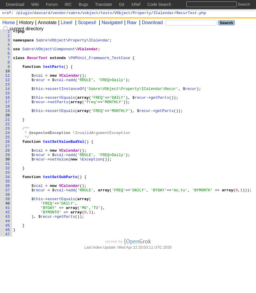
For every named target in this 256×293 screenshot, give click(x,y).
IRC (68, 4)
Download (150, 23)
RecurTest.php (191, 13)
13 (7, 95)
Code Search (159, 4)
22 (7, 143)
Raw (129, 23)
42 (7, 249)
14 (7, 100)
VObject (122, 13)
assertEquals (61, 111)
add (71, 90)
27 (7, 169)
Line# (64, 23)
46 (7, 270)
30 (7, 185)
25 (7, 159)
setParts (59, 116)
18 (7, 122)
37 (7, 222)
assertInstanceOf (66, 100)
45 (7, 264)
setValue (59, 185)
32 (7, 196)
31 (7, 190)
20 (7, 132)
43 (7, 254)
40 (7, 238)
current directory (23, 29)
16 (7, 111)
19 (7, 127)
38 (7, 227)
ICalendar (163, 13)
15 (7, 106)
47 (7, 275)
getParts (160, 111)
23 (7, 148)
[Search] (191, 23)
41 (7, 243)
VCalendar (88, 53)
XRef (135, 4)
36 (7, 217)
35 (7, 212)
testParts (53, 74)
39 (7, 233)
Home (8, 23)
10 (7, 79)
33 (7, 201)
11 (7, 85)
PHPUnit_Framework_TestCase (100, 63)
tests (106, 13)
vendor (59, 13)
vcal (38, 85)
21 (7, 137)
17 (7, 116)
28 (7, 175)
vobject (90, 13)
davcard (42, 13)
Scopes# (85, 23)
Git (121, 4)
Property (142, 13)
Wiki (35, 4)
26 (7, 164)
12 (7, 90)
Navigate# (110, 23)
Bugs (83, 4)
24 (7, 153)
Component (65, 53)
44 (7, 259)
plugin (25, 13)
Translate (103, 4)
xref (6, 13)
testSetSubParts (60, 206)
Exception (92, 185)
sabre (74, 13)
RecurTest (37, 63)
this (38, 100)
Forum (52, 4)
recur (39, 90)
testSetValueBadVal (63, 164)
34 (7, 206)
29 (7, 180)
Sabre (42, 42)
